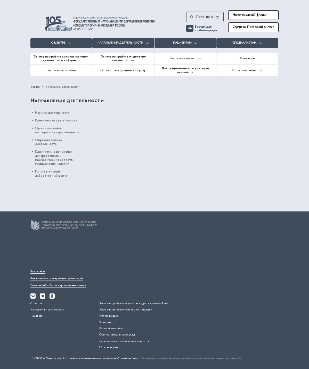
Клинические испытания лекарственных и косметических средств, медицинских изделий (54, 157)
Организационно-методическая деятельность (57, 130)
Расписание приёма (61, 70)
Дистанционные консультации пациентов (185, 70)
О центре (61, 43)
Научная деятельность (52, 112)
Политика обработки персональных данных (58, 286)
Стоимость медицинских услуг (123, 70)
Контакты (247, 58)
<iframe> (69, 251)
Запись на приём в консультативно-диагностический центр (61, 58)
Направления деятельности (123, 43)
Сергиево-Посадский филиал (253, 26)
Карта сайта (37, 271)
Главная (35, 87)
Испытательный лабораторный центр (51, 173)
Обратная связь (247, 70)
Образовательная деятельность (48, 142)
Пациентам (185, 43)
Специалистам (247, 43)
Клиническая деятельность (56, 120)
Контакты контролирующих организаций (56, 279)
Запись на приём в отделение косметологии (123, 58)
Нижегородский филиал (250, 14)
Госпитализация (185, 58)
